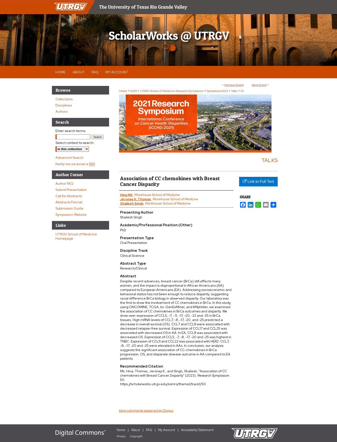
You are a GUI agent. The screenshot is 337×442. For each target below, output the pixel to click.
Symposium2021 (217, 91)
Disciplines (63, 105)
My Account (166, 430)
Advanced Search (69, 157)
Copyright (136, 436)
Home (123, 91)
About (135, 430)
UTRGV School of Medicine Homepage (76, 236)
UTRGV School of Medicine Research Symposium (172, 91)
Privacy (121, 436)
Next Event (259, 85)
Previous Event (234, 85)
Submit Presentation (71, 190)
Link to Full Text (258, 181)
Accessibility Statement (197, 430)
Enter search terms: (70, 131)
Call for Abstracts (68, 196)
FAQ (149, 430)
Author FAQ (64, 183)
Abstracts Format (68, 202)
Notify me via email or (75, 164)
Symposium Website (70, 214)
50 (242, 91)
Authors (61, 111)
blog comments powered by (146, 410)
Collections (64, 99)
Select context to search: (74, 143)
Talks (234, 91)
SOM (134, 91)
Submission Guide (69, 208)
